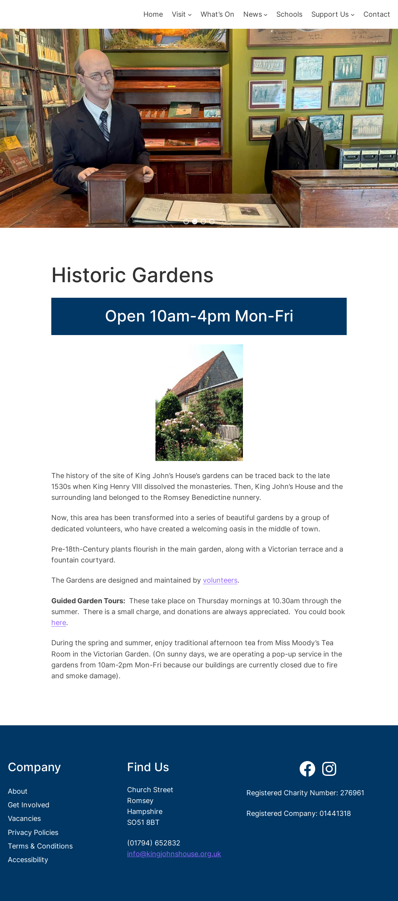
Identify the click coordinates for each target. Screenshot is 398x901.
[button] (186, 221)
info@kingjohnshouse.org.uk (174, 854)
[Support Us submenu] (353, 14)
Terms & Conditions (40, 846)
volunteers (220, 580)
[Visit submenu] (190, 14)
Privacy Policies (33, 832)
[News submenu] (266, 14)
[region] (199, 128)
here (58, 622)
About (18, 791)
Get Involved (28, 805)
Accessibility (28, 860)
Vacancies (24, 818)
